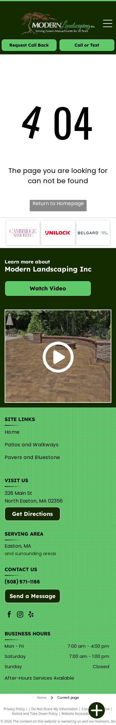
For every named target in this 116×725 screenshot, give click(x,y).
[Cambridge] (23, 233)
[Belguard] (93, 233)
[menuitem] (57, 432)
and (9, 553)
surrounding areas (35, 553)
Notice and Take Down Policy (35, 713)
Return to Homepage (58, 203)
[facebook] (9, 615)
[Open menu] (107, 23)
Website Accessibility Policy (82, 713)
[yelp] (31, 615)
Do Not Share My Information (54, 708)
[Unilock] (58, 233)
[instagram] (20, 615)
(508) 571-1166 (22, 582)
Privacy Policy (14, 708)
